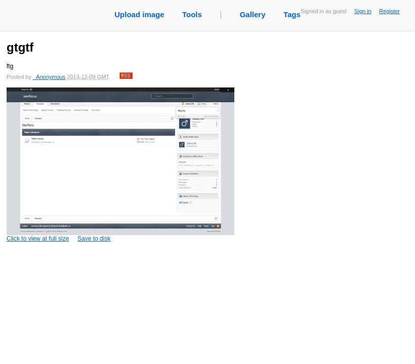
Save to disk (93, 238)
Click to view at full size (120, 164)
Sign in (362, 11)
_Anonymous (49, 77)
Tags (292, 14)
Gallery (253, 14)
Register (389, 11)
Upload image (139, 14)
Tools (192, 14)
